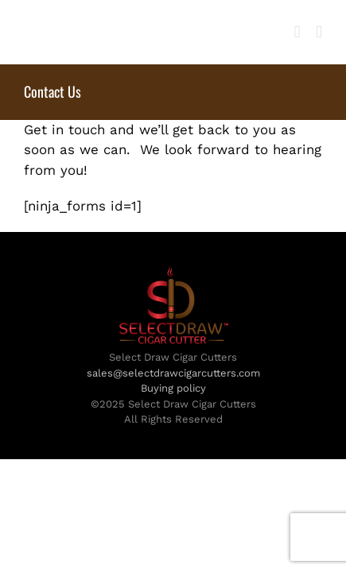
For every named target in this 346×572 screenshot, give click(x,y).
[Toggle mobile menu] (319, 32)
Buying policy (173, 428)
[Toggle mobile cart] (297, 32)
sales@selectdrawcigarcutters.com (173, 413)
